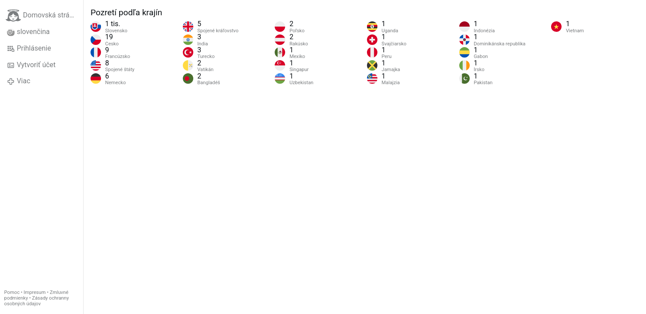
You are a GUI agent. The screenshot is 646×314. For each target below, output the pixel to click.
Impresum (35, 292)
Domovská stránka (43, 15)
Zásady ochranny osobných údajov (36, 301)
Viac (18, 81)
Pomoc (12, 292)
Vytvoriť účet (31, 65)
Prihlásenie (29, 48)
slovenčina (28, 31)
